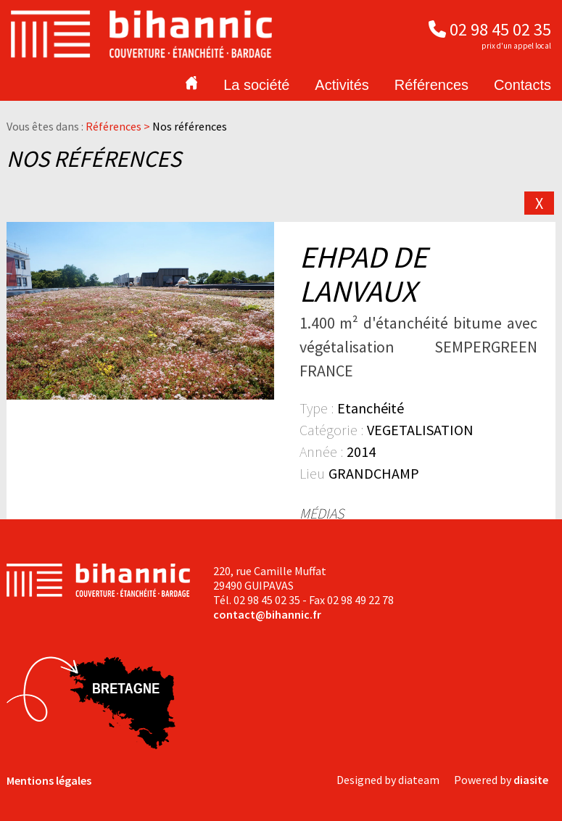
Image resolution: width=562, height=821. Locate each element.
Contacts (522, 85)
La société (256, 85)
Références (431, 85)
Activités (341, 85)
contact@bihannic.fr (267, 614)
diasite (530, 779)
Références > (119, 126)
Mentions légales (49, 780)
